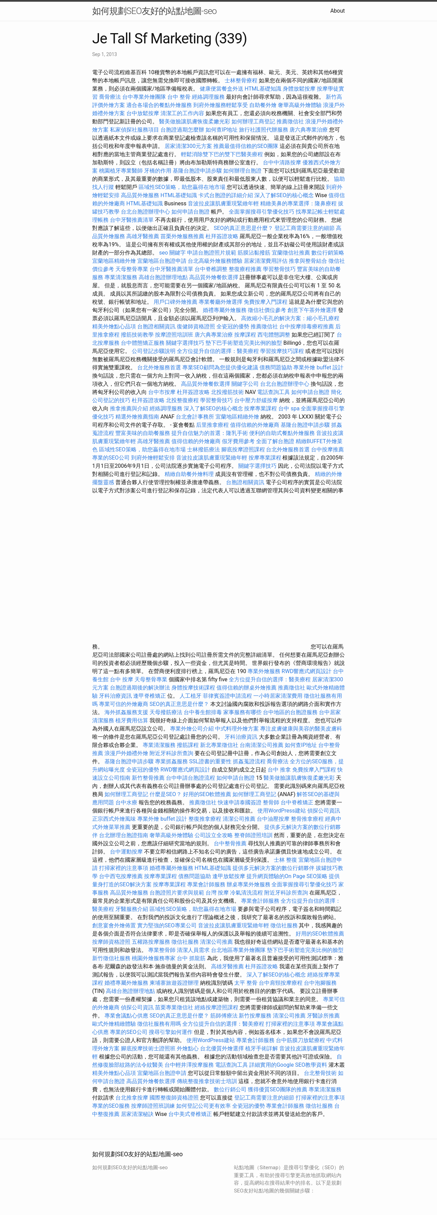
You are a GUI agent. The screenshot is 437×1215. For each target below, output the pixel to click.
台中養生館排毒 (203, 712)
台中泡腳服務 (320, 983)
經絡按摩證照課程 (217, 1007)
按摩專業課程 (261, 408)
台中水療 (127, 802)
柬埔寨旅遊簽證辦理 (174, 983)
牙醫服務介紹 (131, 909)
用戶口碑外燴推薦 (176, 302)
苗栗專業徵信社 (174, 1007)
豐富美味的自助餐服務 (142, 433)
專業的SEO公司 (111, 457)
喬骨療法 (110, 97)
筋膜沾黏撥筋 (254, 252)
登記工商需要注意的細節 (304, 228)
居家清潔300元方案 (188, 146)
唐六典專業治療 (309, 129)
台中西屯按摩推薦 (121, 876)
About (337, 11)
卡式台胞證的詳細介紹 (225, 195)
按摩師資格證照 (112, 942)
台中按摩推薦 (327, 449)
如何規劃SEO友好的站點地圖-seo (154, 11)
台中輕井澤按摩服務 (190, 1065)
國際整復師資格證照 (175, 1097)
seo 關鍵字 (172, 252)
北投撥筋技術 (227, 392)
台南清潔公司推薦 (261, 745)
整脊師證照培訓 (254, 835)
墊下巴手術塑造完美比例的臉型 (244, 343)
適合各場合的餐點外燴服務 (159, 105)
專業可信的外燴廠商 (123, 704)
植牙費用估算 (131, 720)
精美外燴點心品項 (114, 326)
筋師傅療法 (224, 1015)
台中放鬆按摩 (143, 113)
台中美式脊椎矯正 (190, 1114)
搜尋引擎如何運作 (171, 1032)
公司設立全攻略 (214, 835)
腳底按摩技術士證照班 (149, 1048)
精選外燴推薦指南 (137, 416)
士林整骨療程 (241, 80)
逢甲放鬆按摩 (229, 876)
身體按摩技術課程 (193, 687)
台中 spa (288, 408)
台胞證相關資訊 (156, 326)
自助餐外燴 (263, 105)
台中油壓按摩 (274, 819)
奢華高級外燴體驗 (300, 105)
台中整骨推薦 (231, 843)
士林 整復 (285, 860)
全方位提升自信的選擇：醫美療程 (218, 351)
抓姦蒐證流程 (249, 761)
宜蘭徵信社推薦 (291, 252)
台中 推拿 (279, 769)
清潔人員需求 (193, 950)
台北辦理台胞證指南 (123, 835)
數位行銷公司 (230, 1089)
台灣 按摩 (217, 892)
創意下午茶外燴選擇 (312, 310)
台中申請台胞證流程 (190, 778)
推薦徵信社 (290, 121)
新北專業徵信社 (219, 745)
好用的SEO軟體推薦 (207, 794)
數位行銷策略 (327, 252)
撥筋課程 (188, 745)
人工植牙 (190, 696)
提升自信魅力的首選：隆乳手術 (209, 433)
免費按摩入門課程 (266, 302)
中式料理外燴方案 (237, 728)
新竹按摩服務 (255, 1015)
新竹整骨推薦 (148, 778)
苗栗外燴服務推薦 (182, 236)
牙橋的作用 (157, 170)
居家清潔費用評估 (265, 261)
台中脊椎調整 (212, 269)
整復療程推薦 (245, 269)
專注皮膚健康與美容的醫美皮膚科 (301, 728)
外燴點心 (188, 1048)
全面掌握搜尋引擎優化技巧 (261, 211)
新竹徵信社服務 (111, 958)
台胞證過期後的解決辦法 (140, 687)
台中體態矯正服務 (143, 343)
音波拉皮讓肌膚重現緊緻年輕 (223, 203)
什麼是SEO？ (166, 794)
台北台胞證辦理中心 (145, 211)
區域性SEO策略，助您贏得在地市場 (182, 187)
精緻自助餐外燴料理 (190, 474)
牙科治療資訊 (115, 696)
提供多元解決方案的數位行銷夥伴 (273, 868)
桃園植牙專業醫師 (121, 170)
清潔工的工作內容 (182, 113)
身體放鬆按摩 (300, 88)
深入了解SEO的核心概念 (284, 195)
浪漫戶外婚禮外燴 (126, 753)
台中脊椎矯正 (298, 802)
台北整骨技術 (320, 1073)
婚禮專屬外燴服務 (225, 310)
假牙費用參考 (238, 441)
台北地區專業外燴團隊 (239, 950)
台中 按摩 (121, 679)
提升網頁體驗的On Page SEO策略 (287, 876)
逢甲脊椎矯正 (150, 696)
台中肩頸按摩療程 (281, 983)
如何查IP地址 (222, 129)
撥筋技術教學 (138, 334)
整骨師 (271, 802)
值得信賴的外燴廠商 (254, 425)
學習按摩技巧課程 (282, 351)
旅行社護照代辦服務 (263, 129)
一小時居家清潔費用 (277, 696)
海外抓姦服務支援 (126, 712)
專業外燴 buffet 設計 (318, 367)
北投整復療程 (182, 400)
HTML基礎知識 (263, 88)
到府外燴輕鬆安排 (153, 457)
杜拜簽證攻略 (222, 236)
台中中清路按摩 (282, 162)
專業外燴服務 (264, 671)
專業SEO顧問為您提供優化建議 (220, 367)
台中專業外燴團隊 (144, 97)
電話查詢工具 (273, 392)
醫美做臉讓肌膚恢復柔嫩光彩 (194, 121)
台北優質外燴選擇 (222, 1048)
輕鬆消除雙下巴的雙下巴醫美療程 (222, 154)
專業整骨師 (161, 950)
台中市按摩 (161, 392)
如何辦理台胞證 (242, 170)
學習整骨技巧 (280, 269)
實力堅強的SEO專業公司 (167, 925)
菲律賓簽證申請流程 (227, 696)
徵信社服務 (284, 925)
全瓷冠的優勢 (232, 326)
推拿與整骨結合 (308, 261)
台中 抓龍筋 (191, 958)
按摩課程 (245, 334)
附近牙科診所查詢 (171, 753)
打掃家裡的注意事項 (123, 868)
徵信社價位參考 (267, 310)
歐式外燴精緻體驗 (114, 1024)
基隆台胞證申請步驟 (197, 170)
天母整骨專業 (131, 269)
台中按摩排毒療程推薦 (307, 326)
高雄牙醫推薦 (142, 236)
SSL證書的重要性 (210, 761)
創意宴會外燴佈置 (114, 925)
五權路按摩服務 (151, 942)
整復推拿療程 (204, 819)
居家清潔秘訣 (137, 1114)
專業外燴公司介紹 (192, 728)
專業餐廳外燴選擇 (221, 302)
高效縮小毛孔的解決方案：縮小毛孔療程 (290, 318)
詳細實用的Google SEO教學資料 (288, 1065)
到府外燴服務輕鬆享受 (220, 105)
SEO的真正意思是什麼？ (243, 228)
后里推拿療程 (212, 425)
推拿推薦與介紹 (129, 408)
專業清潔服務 (120, 277)
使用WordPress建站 (281, 810)
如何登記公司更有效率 (203, 1106)
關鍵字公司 (245, 384)
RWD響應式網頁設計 (307, 671)
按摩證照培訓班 (175, 334)
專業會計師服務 (206, 884)
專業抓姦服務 (171, 761)
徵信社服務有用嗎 (159, 1024)
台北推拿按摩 (131, 1097)
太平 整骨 (245, 983)
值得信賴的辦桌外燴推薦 (246, 687)
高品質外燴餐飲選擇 (214, 277)
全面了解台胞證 (275, 441)
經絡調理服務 (208, 97)
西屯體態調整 (274, 334)
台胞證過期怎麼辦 (182, 129)
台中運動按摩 (126, 851)
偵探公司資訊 (323, 810)
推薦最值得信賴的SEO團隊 (245, 146)
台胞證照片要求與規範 (177, 892)
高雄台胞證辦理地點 (163, 277)
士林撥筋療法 (203, 449)
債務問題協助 (275, 367)
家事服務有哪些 (242, 712)
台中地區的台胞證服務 (290, 712)
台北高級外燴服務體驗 (216, 261)
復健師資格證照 (196, 326)
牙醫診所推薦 (323, 1015)
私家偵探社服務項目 (134, 129)
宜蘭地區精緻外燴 (114, 261)
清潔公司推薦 (239, 819)
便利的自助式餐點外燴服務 (282, 433)
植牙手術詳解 (261, 1048)
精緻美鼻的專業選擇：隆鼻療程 (298, 203)
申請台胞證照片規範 (211, 252)
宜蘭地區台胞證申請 (161, 261)
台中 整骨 (179, 97)
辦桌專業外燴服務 (249, 884)
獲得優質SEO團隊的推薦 (277, 1089)
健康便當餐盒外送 (221, 88)
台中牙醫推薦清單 (132, 220)
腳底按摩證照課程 (243, 449)
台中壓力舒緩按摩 (256, 400)
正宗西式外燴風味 (114, 819)
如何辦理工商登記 (253, 121)
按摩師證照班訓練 (153, 1106)
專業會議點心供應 (126, 1015)
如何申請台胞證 (190, 211)
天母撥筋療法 (166, 712)
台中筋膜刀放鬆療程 (301, 1040)
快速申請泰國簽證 (240, 802)
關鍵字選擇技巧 (185, 343)
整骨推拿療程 (307, 819)
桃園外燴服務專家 (153, 958)
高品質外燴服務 (140, 195)
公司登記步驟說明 (153, 351)
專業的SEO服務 (111, 1106)
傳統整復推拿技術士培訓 (207, 1081)
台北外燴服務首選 (159, 367)
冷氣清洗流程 (246, 892)
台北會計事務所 (195, 416)
